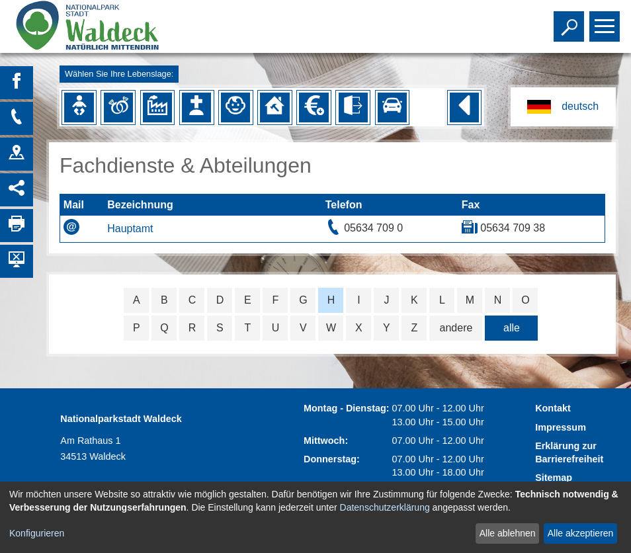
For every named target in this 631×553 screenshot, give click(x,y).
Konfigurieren (36, 533)
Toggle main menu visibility (606, 20)
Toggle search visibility (570, 20)
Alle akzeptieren (581, 533)
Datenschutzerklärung (385, 507)
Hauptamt (130, 228)
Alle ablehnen (508, 533)
